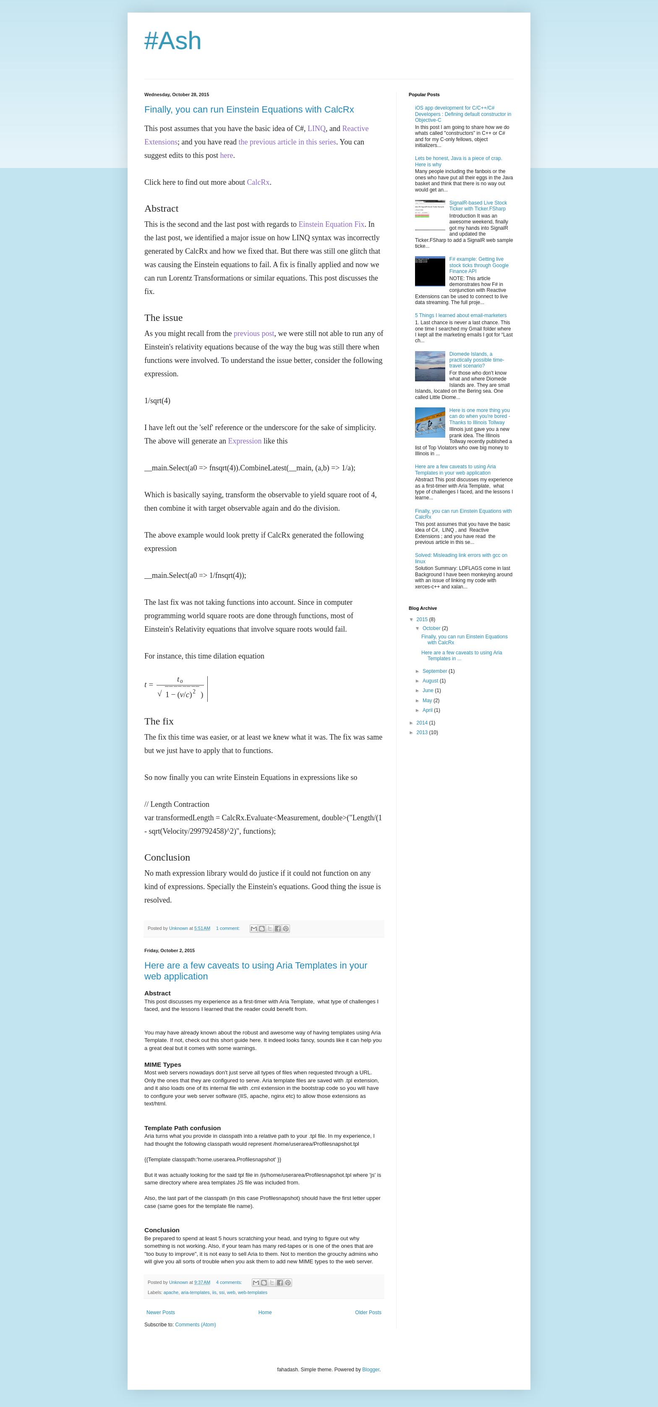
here (226, 155)
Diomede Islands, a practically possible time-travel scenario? (476, 360)
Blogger (370, 1370)
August (431, 681)
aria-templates (195, 1292)
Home (265, 1312)
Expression (244, 441)
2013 (423, 732)
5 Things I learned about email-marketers (461, 315)
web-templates (252, 1292)
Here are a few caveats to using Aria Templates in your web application (455, 469)
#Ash (173, 40)
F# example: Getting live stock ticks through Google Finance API (479, 265)
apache (171, 1292)
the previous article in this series (287, 142)
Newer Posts (160, 1312)
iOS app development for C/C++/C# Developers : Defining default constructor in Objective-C (463, 114)
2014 (423, 723)
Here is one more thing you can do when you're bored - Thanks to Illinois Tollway (479, 416)
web (231, 1292)
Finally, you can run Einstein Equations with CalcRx (249, 109)
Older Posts (368, 1312)
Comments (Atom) (195, 1325)
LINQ (317, 128)
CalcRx (258, 182)
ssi (222, 1292)
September (436, 671)
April (428, 710)
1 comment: (228, 928)
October (432, 628)
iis (214, 1292)
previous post (254, 333)
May (428, 701)
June (429, 690)
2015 (423, 619)
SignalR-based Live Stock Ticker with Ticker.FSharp (478, 206)
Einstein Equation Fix (331, 224)
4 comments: (229, 1282)
